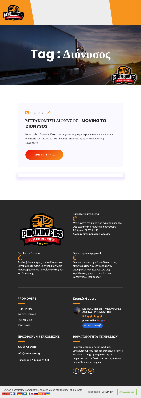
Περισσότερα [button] (93, 392)
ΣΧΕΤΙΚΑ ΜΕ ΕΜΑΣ (27, 314)
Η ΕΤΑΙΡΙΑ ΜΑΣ (25, 309)
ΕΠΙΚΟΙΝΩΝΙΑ (24, 325)
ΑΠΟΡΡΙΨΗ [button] (108, 392)
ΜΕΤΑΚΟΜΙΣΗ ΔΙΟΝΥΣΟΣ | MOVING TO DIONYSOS (66, 123)
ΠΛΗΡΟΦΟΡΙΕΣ (25, 320)
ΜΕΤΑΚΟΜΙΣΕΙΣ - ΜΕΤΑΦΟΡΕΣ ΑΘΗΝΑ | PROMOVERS (101, 310)
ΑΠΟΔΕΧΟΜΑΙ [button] (127, 392)
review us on (92, 325)
